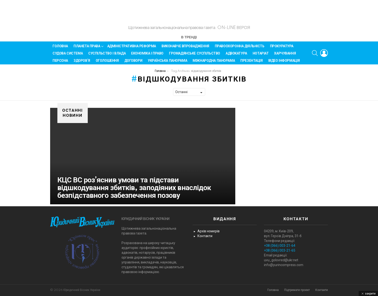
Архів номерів (208, 231)
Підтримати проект (297, 290)
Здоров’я (82, 63)
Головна (60, 48)
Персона (60, 63)
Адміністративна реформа (131, 48)
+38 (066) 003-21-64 (279, 246)
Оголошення (107, 63)
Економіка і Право (147, 55)
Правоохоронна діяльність (239, 48)
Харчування (285, 55)
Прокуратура (281, 48)
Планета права (87, 49)
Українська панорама (167, 63)
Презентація (251, 63)
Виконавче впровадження (185, 48)
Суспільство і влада (107, 55)
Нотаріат (261, 55)
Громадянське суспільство (194, 55)
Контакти (204, 236)
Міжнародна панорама (214, 63)
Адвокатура (236, 55)
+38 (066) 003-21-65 (279, 251)
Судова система (68, 55)
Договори (133, 63)
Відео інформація (284, 63)
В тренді (189, 39)
